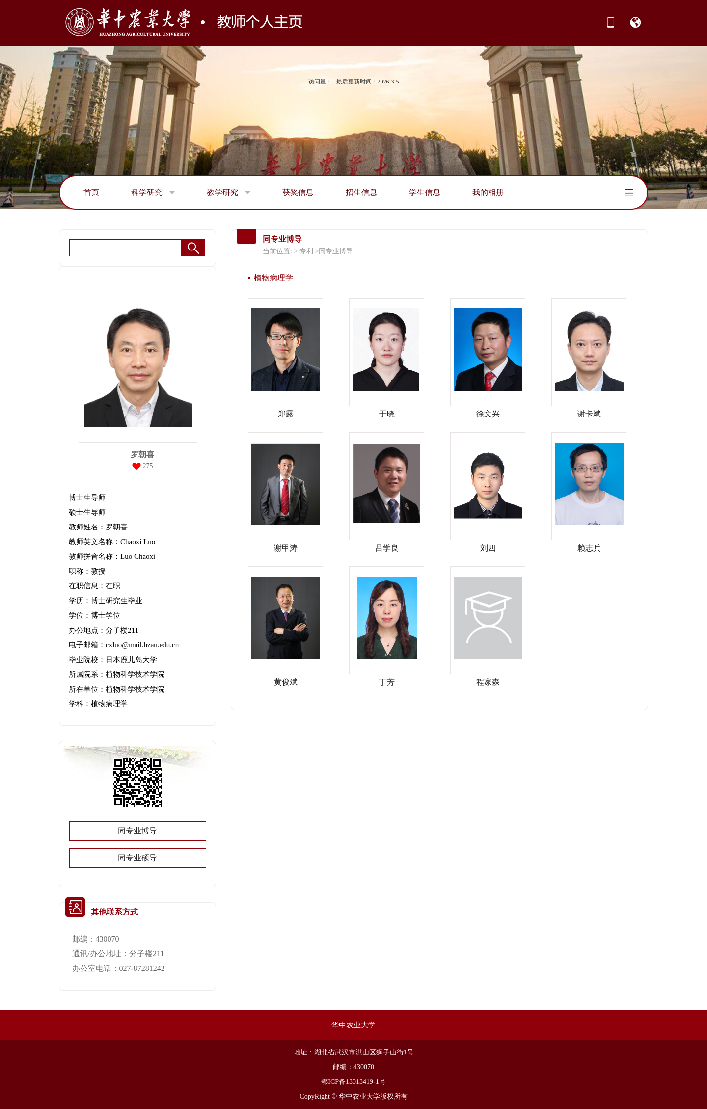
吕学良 (387, 548)
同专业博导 (137, 831)
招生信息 (361, 192)
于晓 (387, 414)
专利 (306, 251)
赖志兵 (589, 548)
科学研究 (153, 192)
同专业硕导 (137, 858)
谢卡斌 (589, 414)
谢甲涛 (286, 548)
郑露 (286, 414)
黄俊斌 (286, 682)
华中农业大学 (353, 1025)
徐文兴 (488, 414)
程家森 (488, 682)
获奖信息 (298, 192)
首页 (91, 192)
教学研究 (228, 192)
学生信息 (424, 192)
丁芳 (387, 682)
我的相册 (488, 192)
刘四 (488, 548)
